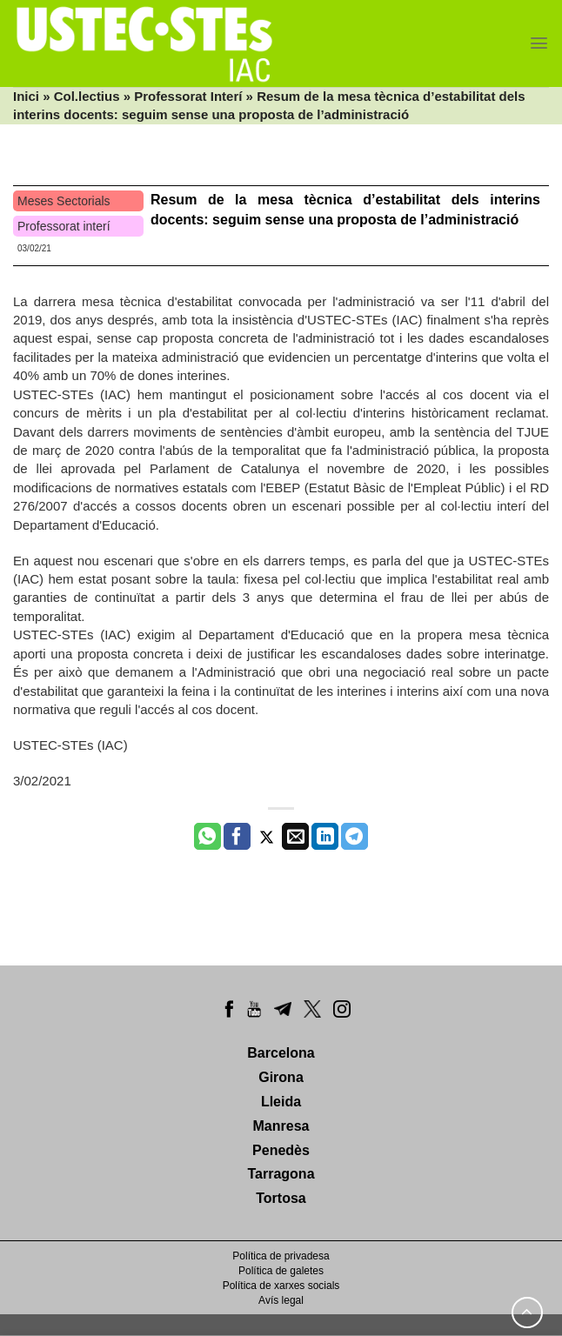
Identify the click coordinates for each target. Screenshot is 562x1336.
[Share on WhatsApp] (207, 837)
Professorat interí (63, 226)
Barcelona (280, 1052)
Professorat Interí (188, 96)
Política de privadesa (280, 1256)
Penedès (281, 1150)
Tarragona (280, 1173)
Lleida (281, 1101)
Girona (281, 1077)
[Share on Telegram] (354, 837)
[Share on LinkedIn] (324, 837)
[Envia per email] (295, 837)
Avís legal (281, 1300)
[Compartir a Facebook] (237, 837)
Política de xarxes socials (281, 1285)
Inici (26, 96)
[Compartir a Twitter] (266, 837)
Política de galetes (281, 1271)
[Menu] (539, 43)
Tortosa (280, 1198)
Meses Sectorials (63, 201)
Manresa (281, 1126)
